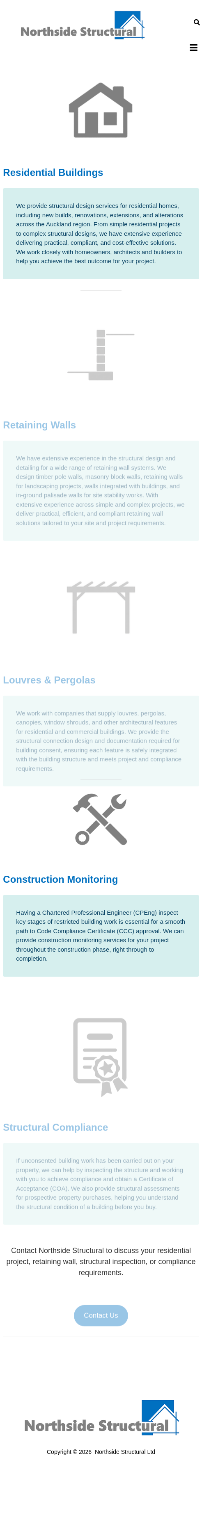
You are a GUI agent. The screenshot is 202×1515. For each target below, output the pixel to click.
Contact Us (101, 1321)
